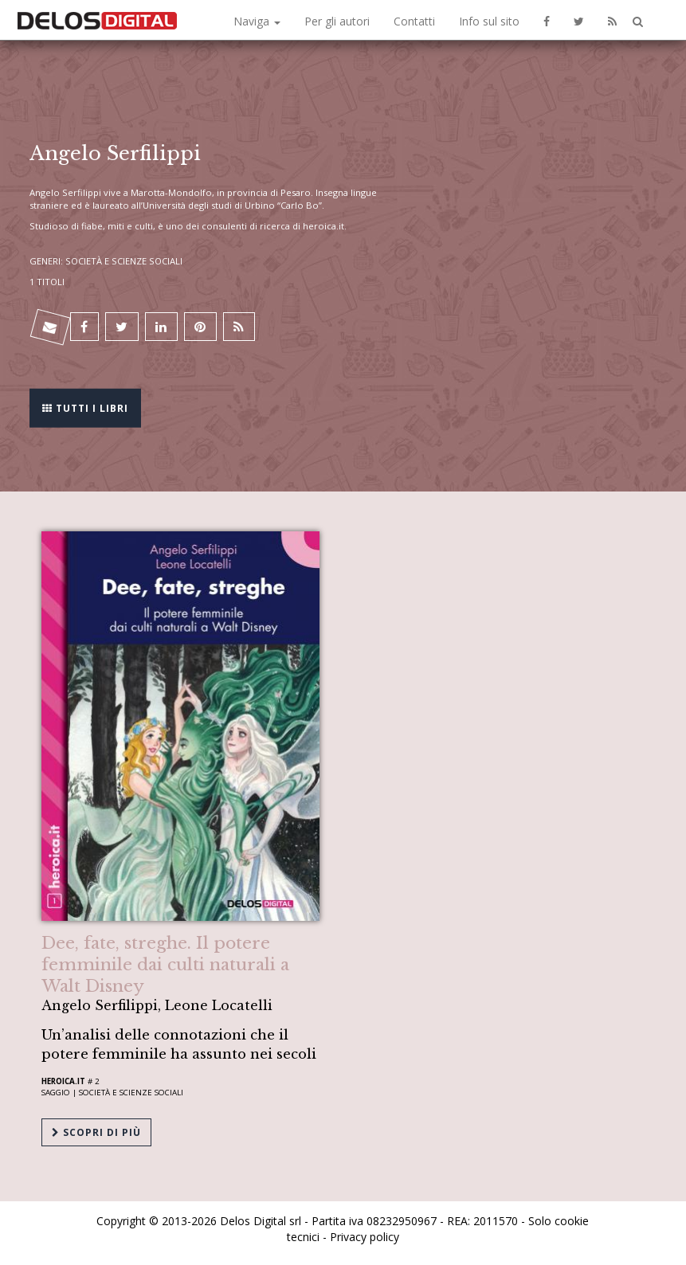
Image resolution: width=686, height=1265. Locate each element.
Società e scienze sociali (131, 1092)
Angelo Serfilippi (65, 192)
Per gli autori (337, 21)
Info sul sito (489, 21)
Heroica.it (63, 1081)
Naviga (256, 21)
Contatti (414, 21)
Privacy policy (364, 1236)
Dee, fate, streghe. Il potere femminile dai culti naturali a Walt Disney (165, 965)
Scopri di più (96, 1132)
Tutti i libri (85, 406)
